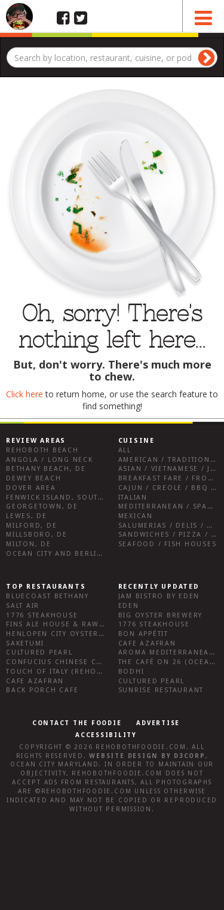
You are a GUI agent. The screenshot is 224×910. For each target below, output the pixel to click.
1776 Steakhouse (42, 615)
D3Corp (189, 756)
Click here (24, 394)
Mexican (135, 516)
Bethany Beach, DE (46, 469)
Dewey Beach (33, 478)
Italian (133, 497)
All (124, 450)
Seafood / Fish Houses (167, 544)
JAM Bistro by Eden (159, 596)
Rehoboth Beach (42, 450)
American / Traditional (169, 460)
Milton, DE (28, 544)
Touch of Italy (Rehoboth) (63, 671)
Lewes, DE (26, 516)
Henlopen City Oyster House (67, 634)
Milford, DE (31, 525)
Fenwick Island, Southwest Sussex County (98, 497)
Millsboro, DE (36, 534)
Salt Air (22, 606)
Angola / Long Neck (49, 460)
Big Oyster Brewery (160, 615)
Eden (128, 606)
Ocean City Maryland (54, 764)
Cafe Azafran (35, 681)
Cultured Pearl (39, 652)
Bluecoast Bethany (47, 596)
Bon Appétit (143, 634)
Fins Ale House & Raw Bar (62, 624)
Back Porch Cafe (42, 690)
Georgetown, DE (42, 506)
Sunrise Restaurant (161, 690)
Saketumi (25, 643)
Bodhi (131, 671)
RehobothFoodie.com (141, 747)
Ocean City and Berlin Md (62, 554)
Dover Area (31, 488)
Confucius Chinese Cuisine (64, 662)
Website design (123, 756)
